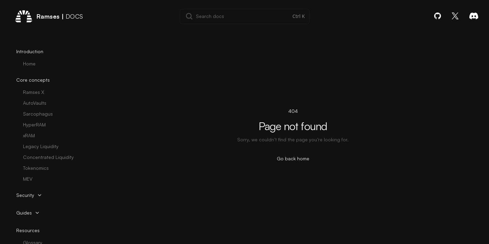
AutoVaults (34, 103)
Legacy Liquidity (41, 146)
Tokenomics (36, 168)
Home (29, 63)
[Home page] (49, 16)
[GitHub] (437, 16)
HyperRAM (34, 124)
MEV (27, 179)
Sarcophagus (38, 114)
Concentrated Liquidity (48, 157)
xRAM (29, 135)
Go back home (293, 158)
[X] (455, 16)
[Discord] (473, 16)
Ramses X (33, 92)
